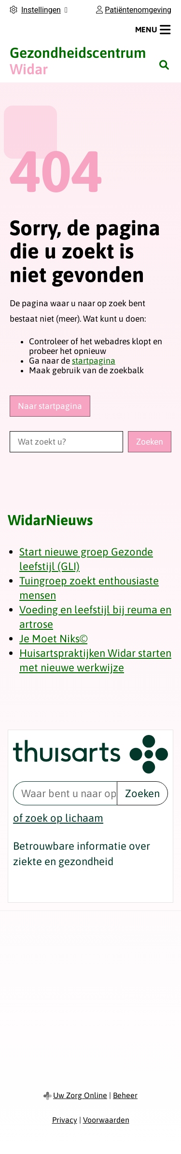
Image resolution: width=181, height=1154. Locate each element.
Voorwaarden (106, 1119)
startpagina (93, 361)
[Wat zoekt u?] (66, 441)
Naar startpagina (50, 406)
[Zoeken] (164, 64)
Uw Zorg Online (80, 1095)
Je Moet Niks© (53, 638)
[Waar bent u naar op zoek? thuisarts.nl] (65, 793)
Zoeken (142, 793)
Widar (78, 60)
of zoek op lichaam (58, 818)
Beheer (125, 1095)
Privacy (64, 1119)
